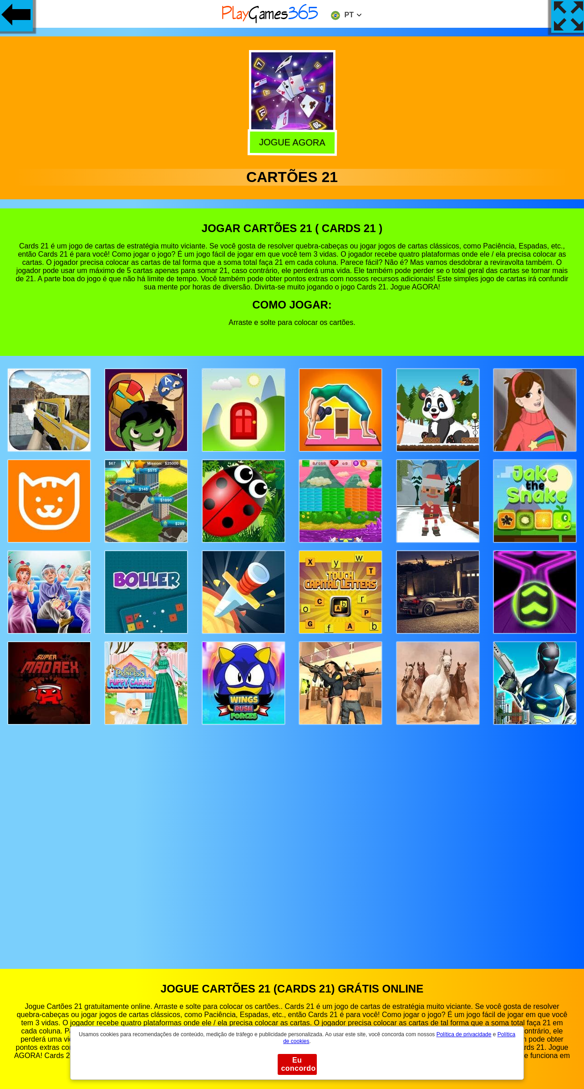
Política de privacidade (464, 1034)
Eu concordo (298, 1064)
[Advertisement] (292, 838)
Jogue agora (291, 142)
